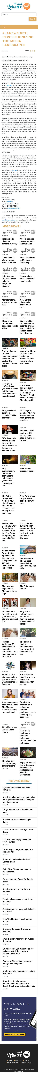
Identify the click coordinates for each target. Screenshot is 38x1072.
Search (32, 19)
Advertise (18, 1060)
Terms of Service (12, 1062)
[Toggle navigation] (4, 27)
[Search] (19, 14)
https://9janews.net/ (13, 208)
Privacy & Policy (26, 1062)
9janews (8, 85)
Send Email (9, 202)
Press (10, 1060)
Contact (27, 1060)
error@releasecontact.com (10, 220)
